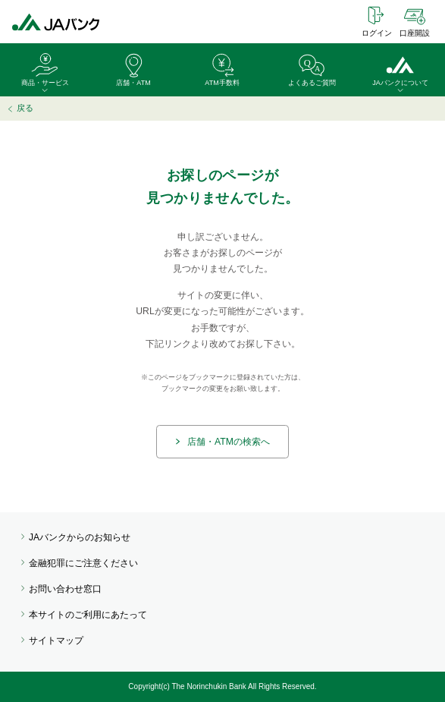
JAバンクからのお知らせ (79, 537)
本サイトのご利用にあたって (88, 614)
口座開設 (415, 33)
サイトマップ (56, 640)
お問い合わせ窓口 (65, 589)
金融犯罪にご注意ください (83, 563)
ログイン (377, 33)
